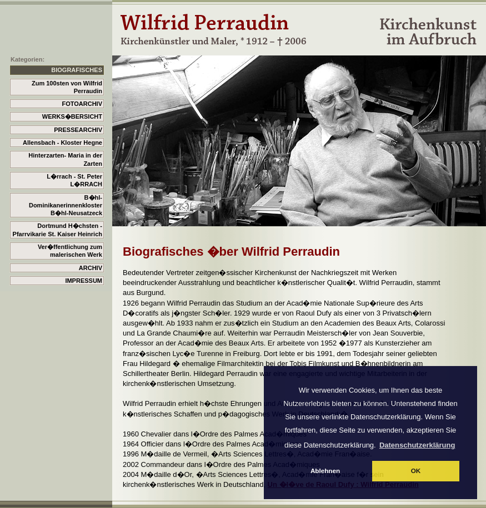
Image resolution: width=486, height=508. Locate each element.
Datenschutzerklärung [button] (417, 445)
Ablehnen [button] (325, 470)
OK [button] (416, 470)
